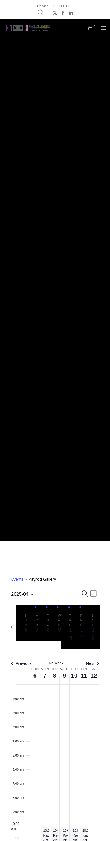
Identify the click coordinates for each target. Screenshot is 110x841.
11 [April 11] (84, 675)
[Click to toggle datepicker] (22, 594)
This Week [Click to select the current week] (55, 663)
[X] (55, 13)
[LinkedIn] (71, 13)
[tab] (24, 623)
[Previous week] (12, 627)
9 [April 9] (64, 675)
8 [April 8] (54, 675)
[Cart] (89, 28)
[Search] (40, 12)
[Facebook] (63, 13)
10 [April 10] (74, 675)
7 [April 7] (44, 675)
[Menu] (101, 28)
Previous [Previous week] (21, 663)
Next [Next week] (92, 663)
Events (17, 579)
